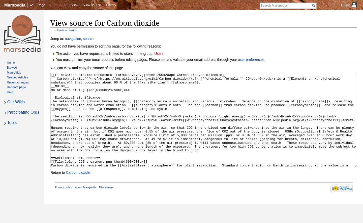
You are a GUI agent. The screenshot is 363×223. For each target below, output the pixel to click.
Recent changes (18, 82)
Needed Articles (17, 77)
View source (92, 5)
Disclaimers (106, 206)
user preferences (251, 60)
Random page (16, 87)
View (74, 5)
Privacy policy (63, 206)
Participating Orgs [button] (23, 112)
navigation (73, 39)
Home (11, 63)
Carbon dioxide (67, 30)
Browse (12, 67)
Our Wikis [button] (16, 102)
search (88, 39)
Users (159, 54)
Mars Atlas (14, 72)
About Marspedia (85, 206)
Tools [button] (12, 122)
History (111, 5)
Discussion (58, 5)
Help (10, 92)
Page (41, 5)
